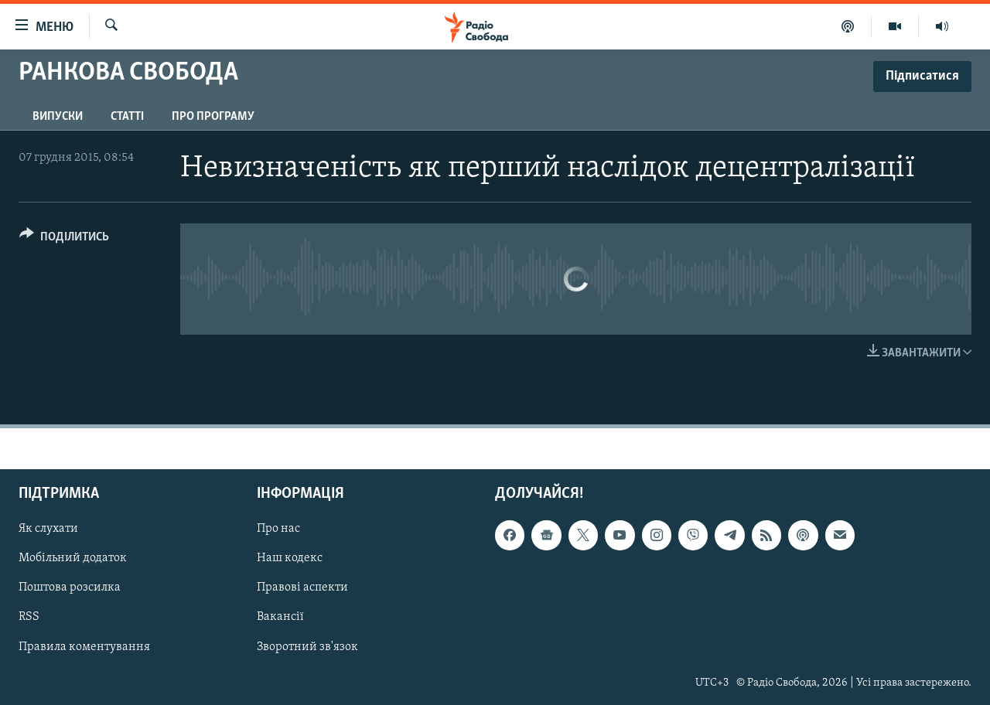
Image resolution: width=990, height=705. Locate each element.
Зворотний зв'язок (307, 647)
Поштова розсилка (70, 587)
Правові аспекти (302, 587)
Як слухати (48, 529)
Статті (127, 117)
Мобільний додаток (73, 558)
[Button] (64, 239)
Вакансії (280, 617)
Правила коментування (84, 647)
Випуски (57, 117)
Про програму (213, 117)
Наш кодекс (290, 558)
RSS (29, 617)
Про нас (278, 529)
